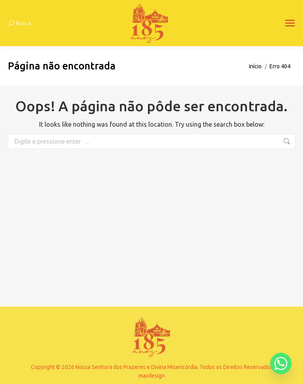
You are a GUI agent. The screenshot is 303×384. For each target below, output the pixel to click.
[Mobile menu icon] (290, 23)
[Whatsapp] (281, 363)
